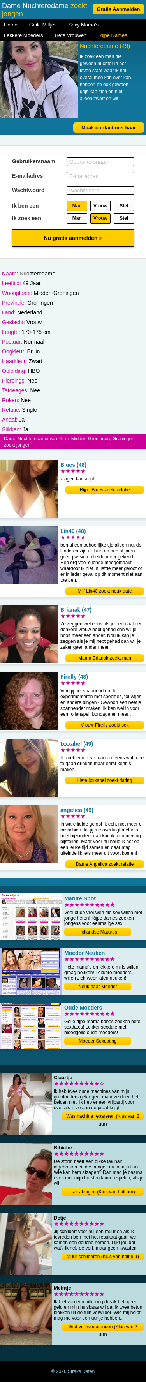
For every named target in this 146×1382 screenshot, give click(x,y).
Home (11, 25)
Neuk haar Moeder (97, 986)
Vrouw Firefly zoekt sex (105, 725)
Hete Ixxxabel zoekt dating (104, 780)
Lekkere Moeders (23, 35)
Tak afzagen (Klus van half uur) (102, 1192)
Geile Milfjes (43, 25)
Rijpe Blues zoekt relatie (105, 489)
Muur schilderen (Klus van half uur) (103, 1256)
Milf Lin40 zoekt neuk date (104, 591)
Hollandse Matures (97, 932)
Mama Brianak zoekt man (104, 658)
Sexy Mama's (83, 25)
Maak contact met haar (108, 128)
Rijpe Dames (112, 35)
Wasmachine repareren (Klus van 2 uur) (102, 1117)
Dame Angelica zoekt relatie (105, 864)
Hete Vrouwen (70, 35)
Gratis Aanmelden (118, 9)
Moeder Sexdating (97, 1041)
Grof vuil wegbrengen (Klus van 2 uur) (102, 1327)
